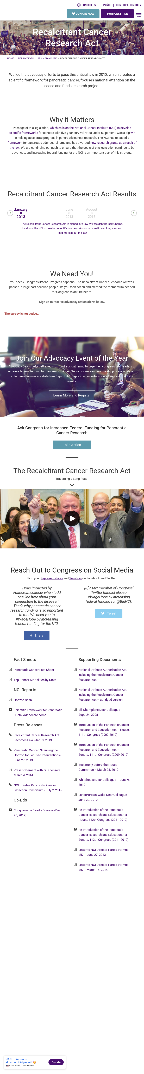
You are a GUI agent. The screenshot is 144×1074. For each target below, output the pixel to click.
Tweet (108, 613)
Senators (75, 578)
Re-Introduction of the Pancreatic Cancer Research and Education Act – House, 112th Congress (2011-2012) (104, 815)
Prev (7, 213)
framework (15, 143)
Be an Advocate (47, 58)
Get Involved (26, 58)
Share (36, 635)
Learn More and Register (72, 395)
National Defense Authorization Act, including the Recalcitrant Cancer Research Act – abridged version (102, 695)
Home (11, 58)
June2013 (69, 210)
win (132, 133)
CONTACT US (86, 5)
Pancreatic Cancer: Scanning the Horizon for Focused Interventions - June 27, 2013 (37, 755)
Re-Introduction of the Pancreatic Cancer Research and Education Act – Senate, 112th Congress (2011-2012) (104, 835)
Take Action (72, 444)
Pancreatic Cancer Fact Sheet (34, 670)
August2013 (91, 210)
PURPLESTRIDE (117, 14)
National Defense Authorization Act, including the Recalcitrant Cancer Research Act (102, 675)
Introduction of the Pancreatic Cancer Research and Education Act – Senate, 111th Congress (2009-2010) (103, 750)
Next (136, 213)
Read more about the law (72, 232)
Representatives (52, 578)
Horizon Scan (23, 700)
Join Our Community (128, 5)
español (106, 5)
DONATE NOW (83, 14)
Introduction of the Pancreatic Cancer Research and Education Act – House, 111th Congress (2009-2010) (104, 730)
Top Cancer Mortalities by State (35, 680)
